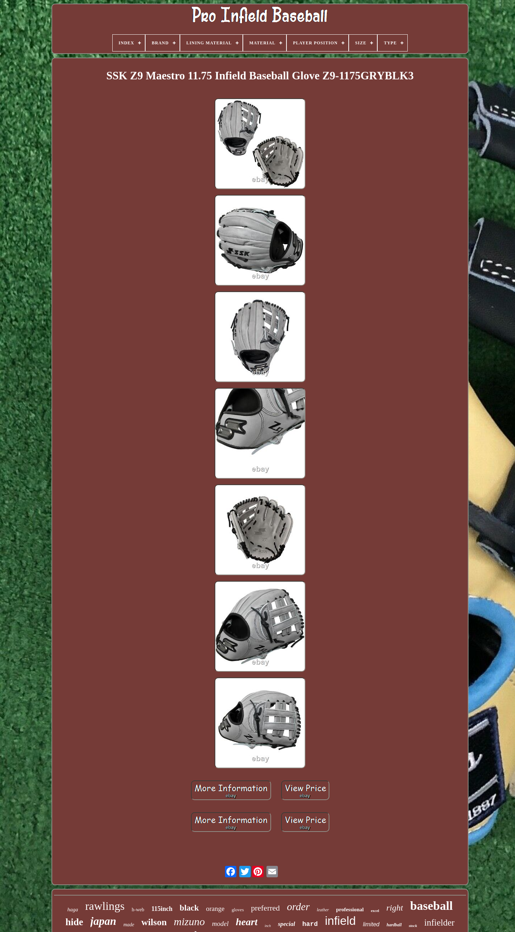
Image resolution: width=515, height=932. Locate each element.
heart (247, 921)
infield (340, 920)
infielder (439, 922)
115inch (161, 908)
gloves (238, 909)
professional (350, 909)
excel (375, 910)
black (189, 907)
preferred (265, 907)
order (298, 906)
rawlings (104, 905)
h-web (138, 909)
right (394, 907)
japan (103, 921)
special (286, 924)
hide (74, 922)
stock (413, 925)
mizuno (189, 921)
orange (215, 908)
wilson (154, 922)
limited (371, 924)
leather (323, 909)
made (128, 924)
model (220, 923)
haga (72, 909)
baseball (431, 905)
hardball (394, 924)
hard (310, 924)
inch (268, 926)
